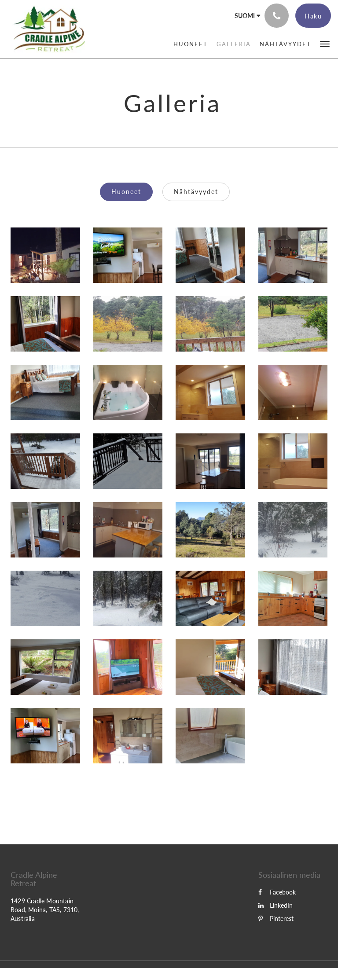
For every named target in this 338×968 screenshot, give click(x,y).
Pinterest (276, 918)
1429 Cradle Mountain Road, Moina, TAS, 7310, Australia (45, 909)
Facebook (277, 892)
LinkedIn (275, 905)
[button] (325, 43)
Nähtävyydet (196, 191)
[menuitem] (190, 44)
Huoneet (126, 191)
